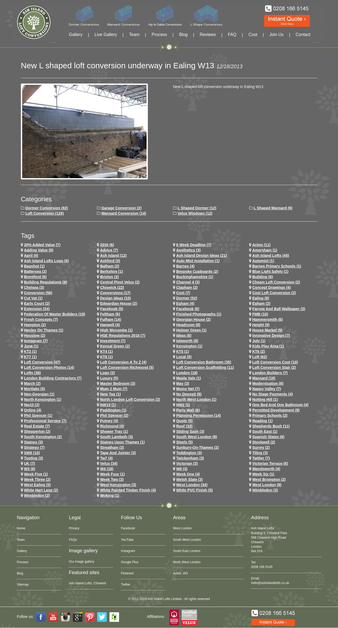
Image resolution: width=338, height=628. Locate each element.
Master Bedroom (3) (117, 383)
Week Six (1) (263, 474)
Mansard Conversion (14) (123, 213)
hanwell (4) (110, 325)
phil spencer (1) (38, 415)
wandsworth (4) (266, 469)
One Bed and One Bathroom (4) (280, 405)
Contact (303, 34)
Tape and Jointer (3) (118, 453)
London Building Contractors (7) (52, 378)
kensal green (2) (115, 346)
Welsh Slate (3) (189, 479)
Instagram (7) (36, 341)
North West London (187, 562)
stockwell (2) (263, 442)
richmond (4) (112, 426)
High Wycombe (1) (116, 330)
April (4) (31, 255)
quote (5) (184, 421)
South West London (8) (196, 437)
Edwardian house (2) (118, 303)
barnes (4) (185, 266)
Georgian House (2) (193, 319)
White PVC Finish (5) (194, 490)
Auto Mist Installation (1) (198, 261)
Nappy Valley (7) (266, 389)
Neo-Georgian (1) (39, 394)
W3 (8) (29, 469)
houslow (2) (34, 335)
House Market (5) (267, 330)
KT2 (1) (30, 351)
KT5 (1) (182, 351)
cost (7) (183, 293)
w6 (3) (181, 469)
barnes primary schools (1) (276, 266)
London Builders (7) (270, 373)
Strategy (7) (34, 447)
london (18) (187, 373)
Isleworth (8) (187, 341)
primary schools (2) (270, 415)
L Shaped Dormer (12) (197, 208)
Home (21, 528)
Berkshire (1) (111, 271)
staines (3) (33, 442)
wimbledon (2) (37, 495)
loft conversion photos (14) (49, 367)
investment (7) (112, 341)
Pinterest (127, 573)
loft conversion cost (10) (275, 362)
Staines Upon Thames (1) (122, 442)
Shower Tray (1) (114, 431)
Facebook (128, 528)
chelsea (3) (34, 287)
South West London (187, 540)
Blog (183, 34)
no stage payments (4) (272, 394)
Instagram (128, 551)
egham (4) (185, 303)
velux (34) (108, 463)
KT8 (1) (106, 357)
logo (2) (107, 373)
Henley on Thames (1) (43, 330)
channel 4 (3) (188, 282)
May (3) (182, 383)
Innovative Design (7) (271, 335)
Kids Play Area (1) (268, 346)
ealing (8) (260, 298)
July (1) (258, 341)
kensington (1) (189, 346)
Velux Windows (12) (195, 213)
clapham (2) (187, 287)
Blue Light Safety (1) (270, 271)
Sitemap (23, 584)
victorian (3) (187, 463)
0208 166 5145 (262, 567)
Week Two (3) (112, 479)
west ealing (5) (37, 485)
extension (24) (37, 309)
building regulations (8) (45, 282)
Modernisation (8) (268, 383)
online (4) (32, 410)
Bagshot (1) (34, 266)
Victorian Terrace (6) (270, 463)
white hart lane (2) (41, 490)
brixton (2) (109, 277)
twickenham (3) (190, 458)
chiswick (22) (112, 287)
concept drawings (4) (271, 287)
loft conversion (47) (42, 362)
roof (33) (184, 426)
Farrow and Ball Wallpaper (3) (278, 309)
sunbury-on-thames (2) (197, 447)
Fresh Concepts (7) (41, 319)
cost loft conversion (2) (274, 293)
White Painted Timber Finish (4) (128, 490)
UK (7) (29, 463)
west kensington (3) (118, 485)
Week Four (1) (112, 474)
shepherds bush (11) (271, 426)
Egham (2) (261, 303)
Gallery (75, 34)
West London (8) (266, 485)
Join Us (276, 34)
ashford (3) (110, 261)
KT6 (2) (258, 351)
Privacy (74, 528)
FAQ (232, 34)
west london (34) (191, 485)
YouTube (127, 540)
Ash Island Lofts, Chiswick (87, 583)
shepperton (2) (37, 431)
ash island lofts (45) (270, 255)
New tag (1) (110, 394)
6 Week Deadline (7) (193, 245)
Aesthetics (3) (188, 250)
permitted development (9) (276, 410)
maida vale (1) (188, 378)
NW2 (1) (183, 405)
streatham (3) (112, 447)
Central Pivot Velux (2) (120, 282)
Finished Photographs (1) (198, 314)
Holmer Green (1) (191, 330)
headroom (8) (188, 325)
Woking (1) (109, 495)
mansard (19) (263, 378)
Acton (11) (261, 245)
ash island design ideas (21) (201, 255)
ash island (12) (113, 255)
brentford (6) (35, 277)
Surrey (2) (261, 447)
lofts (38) (32, 373)
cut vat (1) (33, 298)
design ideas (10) (115, 298)
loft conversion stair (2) (274, 367)
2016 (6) (107, 245)
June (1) (31, 346)
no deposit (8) (189, 394)
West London (182, 528)
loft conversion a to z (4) (123, 362)
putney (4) (109, 421)
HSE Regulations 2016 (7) (122, 335)
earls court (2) (37, 303)
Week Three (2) (37, 479)
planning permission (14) (198, 415)
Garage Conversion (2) (121, 208)
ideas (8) (183, 335)
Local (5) (184, 357)
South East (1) (264, 431)
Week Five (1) (36, 474)
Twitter (125, 584)
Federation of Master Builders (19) (54, 314)
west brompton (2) (269, 479)
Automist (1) (263, 261)
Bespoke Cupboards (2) (197, 271)
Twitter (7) (261, 458)
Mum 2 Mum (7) (113, 389)
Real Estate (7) (37, 426)
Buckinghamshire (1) (194, 277)
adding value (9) (38, 250)
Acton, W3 (180, 573)
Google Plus (129, 562)
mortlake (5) (34, 389)
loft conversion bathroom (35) (203, 362)
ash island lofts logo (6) (46, 261)
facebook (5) (111, 309)
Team (134, 34)
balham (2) (109, 266)
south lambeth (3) (116, 437)
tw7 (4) (106, 458)
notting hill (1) (265, 399)
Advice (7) (109, 250)
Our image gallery (81, 561)
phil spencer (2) (114, 415)
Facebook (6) (187, 309)
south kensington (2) (43, 437)
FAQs (73, 540)
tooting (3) (33, 458)
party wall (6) (188, 410)
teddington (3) (189, 453)
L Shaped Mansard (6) (273, 208)
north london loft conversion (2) (130, 399)
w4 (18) (106, 469)
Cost (253, 34)
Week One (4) (188, 474)
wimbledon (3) (265, 490)
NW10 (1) (108, 405)
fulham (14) (110, 319)
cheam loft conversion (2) (276, 282)
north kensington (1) (42, 399)
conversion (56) (38, 293)
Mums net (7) (188, 389)
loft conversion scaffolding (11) (205, 367)
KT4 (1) (106, 351)
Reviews (208, 34)
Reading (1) (262, 421)
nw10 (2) (32, 405)
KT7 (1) (30, 357)
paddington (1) (113, 410)
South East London (186, 551)
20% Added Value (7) (42, 245)
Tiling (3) (260, 453)
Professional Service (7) (45, 421)
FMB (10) (260, 314)
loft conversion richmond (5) (127, 367)
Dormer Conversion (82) (46, 208)
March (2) (32, 383)
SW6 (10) (32, 453)
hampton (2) (35, 325)
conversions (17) (115, 293)
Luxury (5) (109, 378)
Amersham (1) (264, 250)
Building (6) (262, 277)
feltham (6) (110, 314)
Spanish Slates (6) (268, 437)
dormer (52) (186, 298)
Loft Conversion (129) (44, 213)
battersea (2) (35, 271)
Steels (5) (184, 442)
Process (159, 34)
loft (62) (259, 357)
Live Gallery (106, 34)
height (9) (261, 325)
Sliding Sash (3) (190, 431)
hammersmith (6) (267, 319)
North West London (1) (196, 399)
